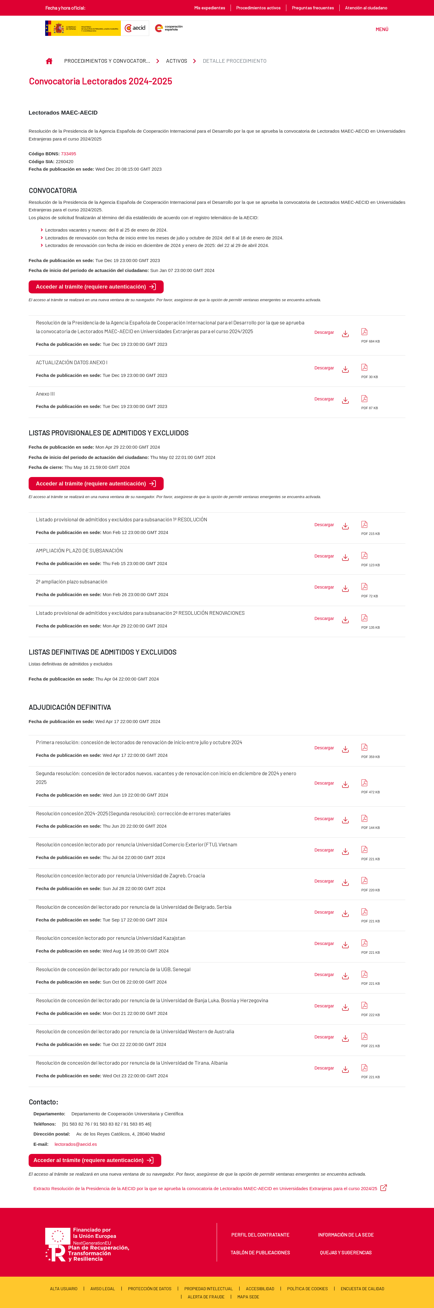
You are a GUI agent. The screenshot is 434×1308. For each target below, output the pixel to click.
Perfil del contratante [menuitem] (260, 1234)
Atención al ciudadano (366, 7)
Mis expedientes (209, 7)
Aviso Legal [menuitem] (102, 1288)
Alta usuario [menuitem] (63, 1288)
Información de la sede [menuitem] (346, 1234)
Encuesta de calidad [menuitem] (362, 1288)
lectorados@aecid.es (76, 1144)
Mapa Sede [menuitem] (248, 1296)
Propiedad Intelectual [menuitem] (208, 1288)
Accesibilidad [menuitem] (260, 1288)
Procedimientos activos (258, 7)
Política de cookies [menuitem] (307, 1288)
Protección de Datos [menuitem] (149, 1288)
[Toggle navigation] (379, 28)
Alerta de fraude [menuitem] (206, 1296)
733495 (68, 153)
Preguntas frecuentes (313, 7)
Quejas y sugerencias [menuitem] (346, 1252)
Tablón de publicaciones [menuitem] (260, 1252)
